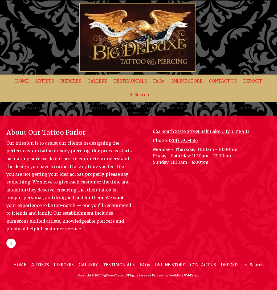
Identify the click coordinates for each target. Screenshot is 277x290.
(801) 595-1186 (183, 140)
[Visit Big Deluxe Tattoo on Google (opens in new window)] (11, 243)
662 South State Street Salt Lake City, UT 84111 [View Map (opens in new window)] (201, 131)
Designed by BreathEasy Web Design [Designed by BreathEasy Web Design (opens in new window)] (175, 275)
